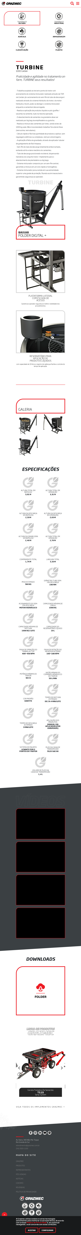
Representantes (23, 1170)
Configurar (47, 1230)
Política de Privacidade (36, 1222)
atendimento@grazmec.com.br (28, 1145)
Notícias (19, 1178)
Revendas (20, 1187)
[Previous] (19, 1068)
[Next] (61, 1068)
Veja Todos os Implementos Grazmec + (40, 1107)
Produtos (20, 1165)
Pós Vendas (21, 1174)
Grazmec (20, 1161)
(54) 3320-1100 (22, 1148)
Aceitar (32, 1230)
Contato (19, 1183)
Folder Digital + (40, 234)
